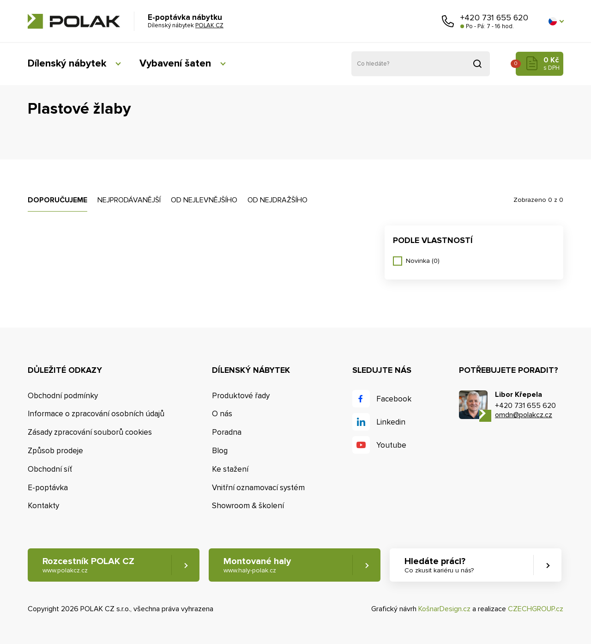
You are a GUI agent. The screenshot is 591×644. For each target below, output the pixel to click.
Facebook (393, 399)
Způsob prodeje (55, 451)
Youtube (391, 445)
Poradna (226, 432)
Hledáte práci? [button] (439, 565)
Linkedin (390, 422)
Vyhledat (477, 63)
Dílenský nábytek (67, 63)
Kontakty (43, 505)
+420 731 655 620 (494, 17)
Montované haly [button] (257, 565)
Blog (220, 451)
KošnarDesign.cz (444, 609)
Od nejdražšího (277, 200)
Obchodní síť (50, 469)
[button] (556, 21)
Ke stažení (230, 469)
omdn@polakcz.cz (523, 414)
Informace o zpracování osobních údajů (96, 414)
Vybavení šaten (175, 63)
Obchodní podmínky (63, 396)
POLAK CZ (74, 21)
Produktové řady (241, 396)
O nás (222, 414)
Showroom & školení (248, 505)
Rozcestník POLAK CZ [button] (88, 565)
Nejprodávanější (129, 200)
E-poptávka (48, 487)
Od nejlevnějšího (204, 200)
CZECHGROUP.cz (535, 609)
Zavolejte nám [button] (447, 21)
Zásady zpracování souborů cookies (90, 432)
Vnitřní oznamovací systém (258, 487)
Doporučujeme (57, 200)
